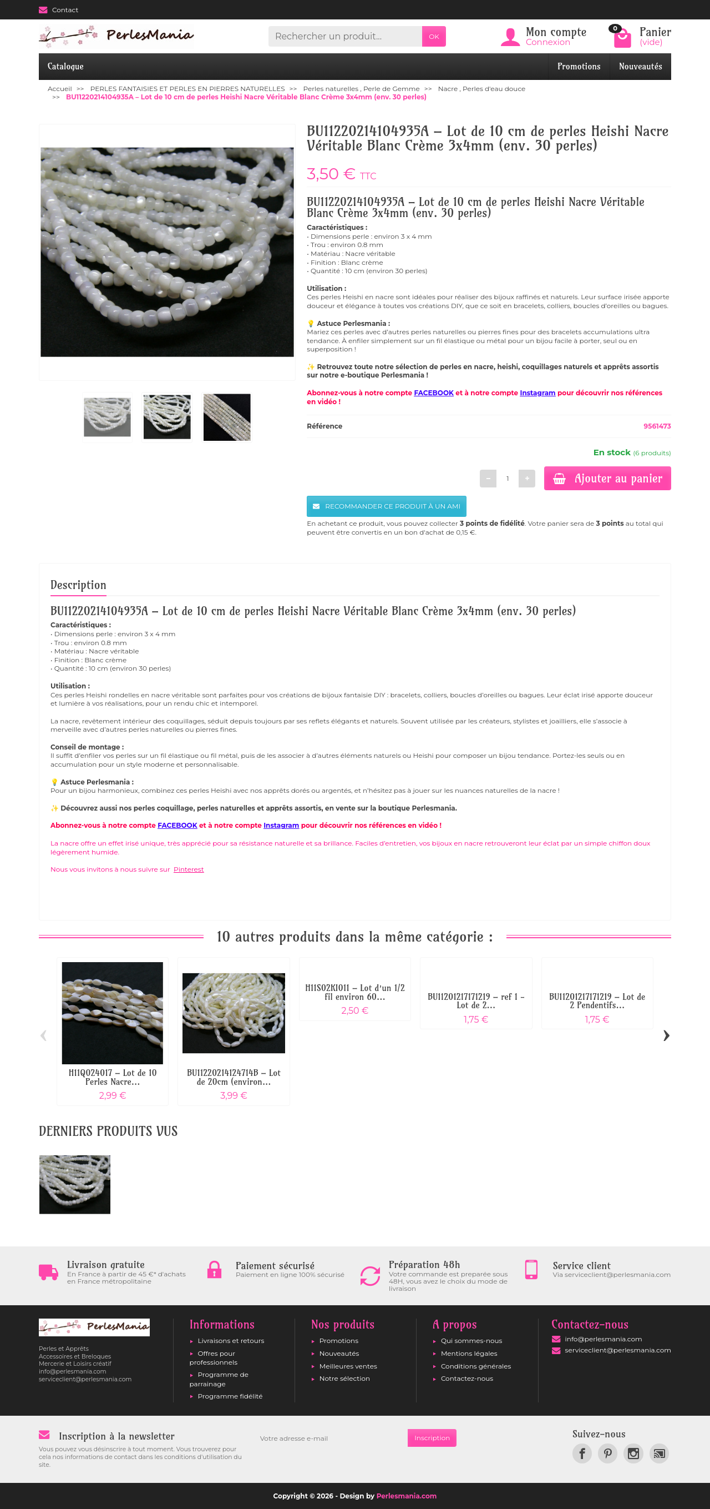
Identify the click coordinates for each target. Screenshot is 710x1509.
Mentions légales (469, 1353)
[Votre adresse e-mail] (330, 1438)
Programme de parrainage (219, 1378)
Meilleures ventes (348, 1366)
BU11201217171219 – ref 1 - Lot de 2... (476, 1001)
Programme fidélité (230, 1396)
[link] (582, 1453)
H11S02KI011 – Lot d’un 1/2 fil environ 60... (354, 992)
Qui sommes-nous (472, 1340)
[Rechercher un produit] (345, 36)
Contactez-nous (467, 1378)
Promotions (579, 66)
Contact (58, 10)
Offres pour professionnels (214, 1357)
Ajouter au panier (607, 478)
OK (434, 36)
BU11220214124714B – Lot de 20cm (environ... (234, 1077)
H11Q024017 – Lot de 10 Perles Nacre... (113, 1077)
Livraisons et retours (231, 1340)
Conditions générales (476, 1366)
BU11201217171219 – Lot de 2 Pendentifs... (597, 1001)
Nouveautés (640, 66)
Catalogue (66, 66)
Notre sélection (345, 1378)
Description (78, 584)
